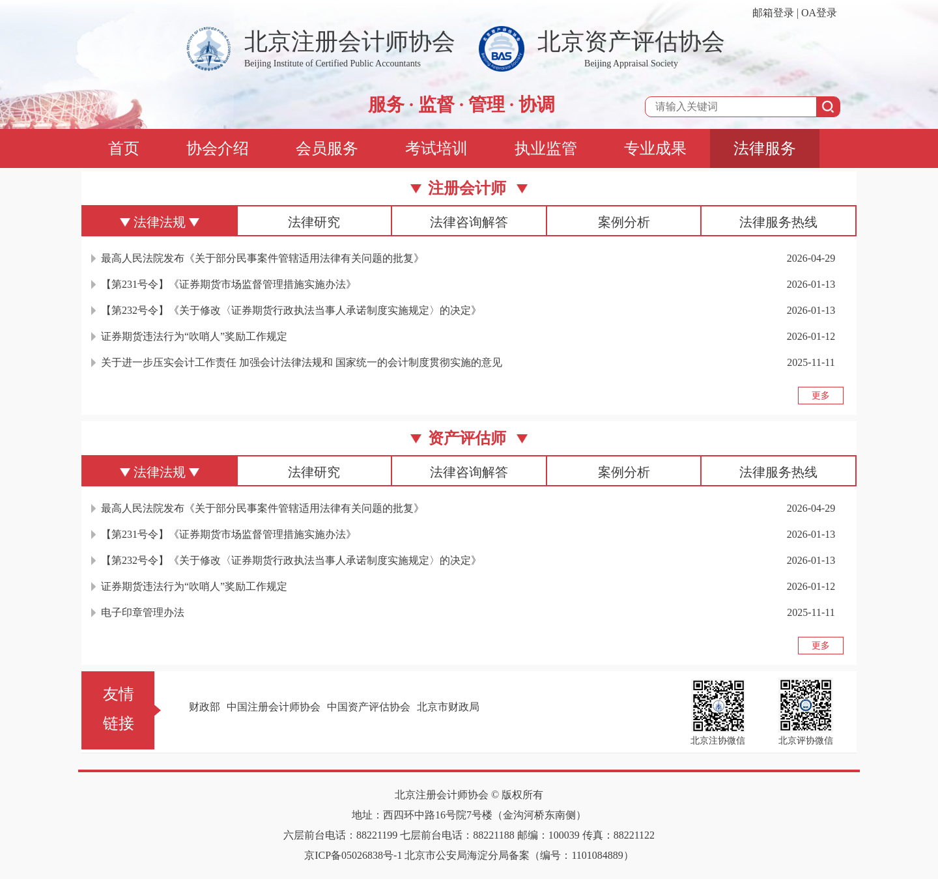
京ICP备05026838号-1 (353, 855)
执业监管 (546, 148)
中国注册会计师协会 (273, 706)
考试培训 (436, 148)
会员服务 (327, 148)
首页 (123, 148)
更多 (821, 395)
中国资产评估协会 (368, 706)
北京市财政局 (448, 706)
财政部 (204, 706)
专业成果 (655, 148)
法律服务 (764, 148)
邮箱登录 (773, 12)
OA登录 (819, 12)
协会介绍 (217, 148)
